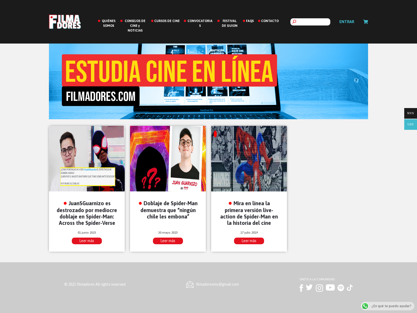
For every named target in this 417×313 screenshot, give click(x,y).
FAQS (250, 21)
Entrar (346, 21)
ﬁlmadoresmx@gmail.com (217, 284)
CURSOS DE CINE (167, 21)
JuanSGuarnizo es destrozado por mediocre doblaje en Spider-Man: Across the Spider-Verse (87, 213)
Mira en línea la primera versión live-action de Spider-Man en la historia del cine (249, 213)
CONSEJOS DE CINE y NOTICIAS (135, 25)
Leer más (86, 241)
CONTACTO (270, 21)
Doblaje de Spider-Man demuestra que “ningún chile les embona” (169, 210)
